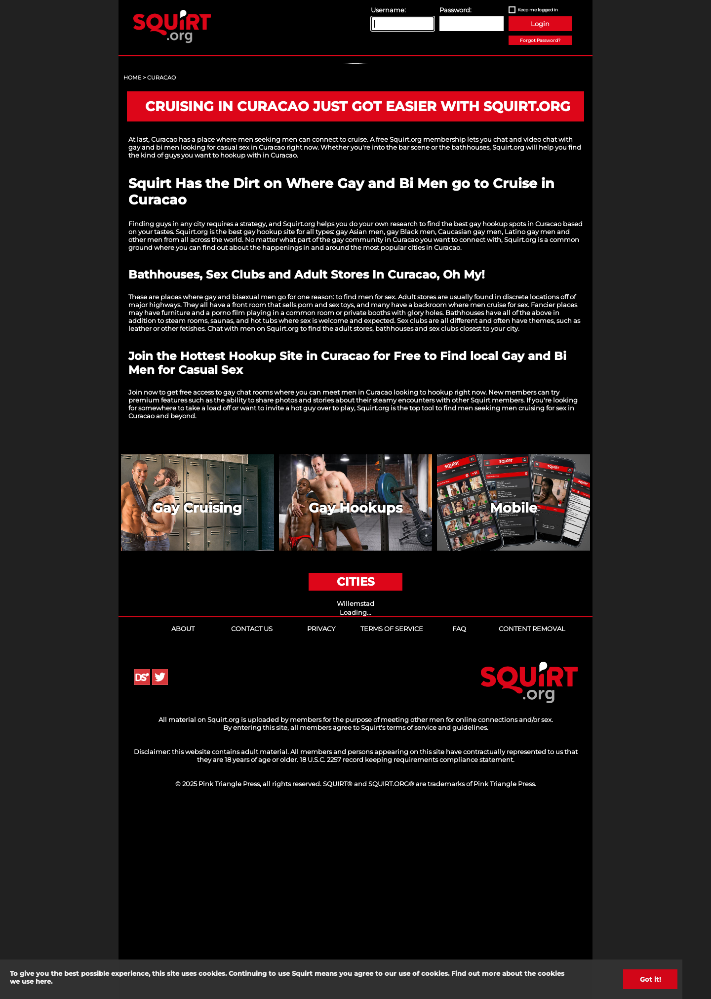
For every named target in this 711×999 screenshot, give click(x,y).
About (183, 818)
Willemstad (355, 793)
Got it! (650, 979)
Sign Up (357, 148)
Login (540, 24)
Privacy (321, 818)
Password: (455, 10)
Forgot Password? (540, 40)
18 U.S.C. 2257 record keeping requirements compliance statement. (407, 949)
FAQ (459, 818)
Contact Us (252, 818)
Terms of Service (391, 818)
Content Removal (532, 818)
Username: (388, 10)
